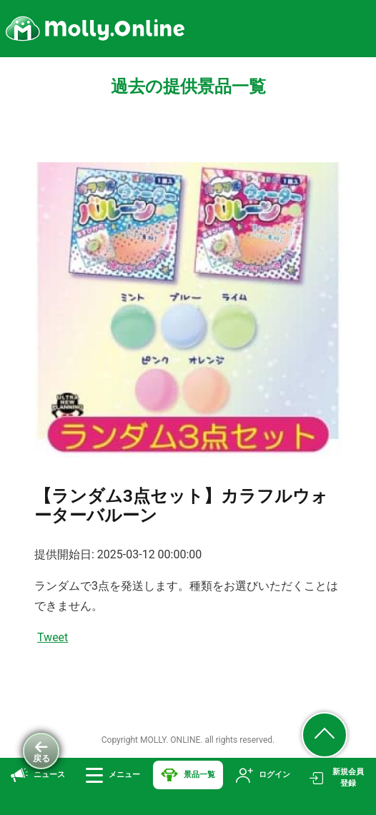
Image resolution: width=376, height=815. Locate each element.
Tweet (52, 637)
